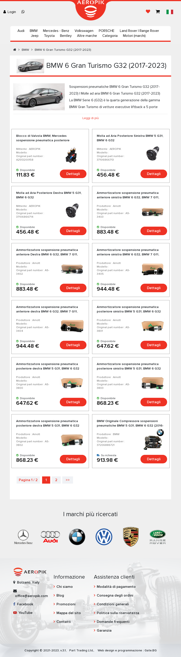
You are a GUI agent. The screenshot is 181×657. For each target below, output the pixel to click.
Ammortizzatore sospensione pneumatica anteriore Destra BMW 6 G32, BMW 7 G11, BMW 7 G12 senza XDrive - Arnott (47, 254)
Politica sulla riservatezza (118, 613)
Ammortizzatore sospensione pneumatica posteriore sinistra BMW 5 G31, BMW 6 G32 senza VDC (129, 311)
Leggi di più (90, 118)
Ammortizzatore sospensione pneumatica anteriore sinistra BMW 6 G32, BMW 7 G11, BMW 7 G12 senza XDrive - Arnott (128, 197)
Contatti (63, 621)
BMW (34, 31)
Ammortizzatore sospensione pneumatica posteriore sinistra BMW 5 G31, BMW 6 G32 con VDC (129, 368)
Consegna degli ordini (115, 595)
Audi (20, 31)
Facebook (23, 604)
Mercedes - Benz (56, 31)
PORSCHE (106, 31)
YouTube (22, 613)
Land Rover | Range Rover (139, 31)
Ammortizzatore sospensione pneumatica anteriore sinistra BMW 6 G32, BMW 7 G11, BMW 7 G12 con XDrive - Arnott (128, 254)
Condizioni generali (113, 604)
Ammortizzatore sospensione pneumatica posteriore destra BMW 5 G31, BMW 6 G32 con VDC (47, 425)
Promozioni (65, 604)
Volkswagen (84, 31)
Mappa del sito (68, 613)
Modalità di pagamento (116, 586)
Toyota (49, 35)
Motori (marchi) (134, 35)
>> (68, 480)
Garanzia (104, 630)
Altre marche (87, 35)
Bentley (66, 35)
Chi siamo (64, 586)
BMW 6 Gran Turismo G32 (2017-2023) (63, 50)
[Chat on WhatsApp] (24, 12)
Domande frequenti (113, 621)
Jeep (35, 35)
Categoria (110, 35)
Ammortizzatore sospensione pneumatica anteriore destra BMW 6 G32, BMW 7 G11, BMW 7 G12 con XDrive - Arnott (47, 311)
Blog (60, 595)
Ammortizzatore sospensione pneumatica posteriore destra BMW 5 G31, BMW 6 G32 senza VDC (47, 368)
